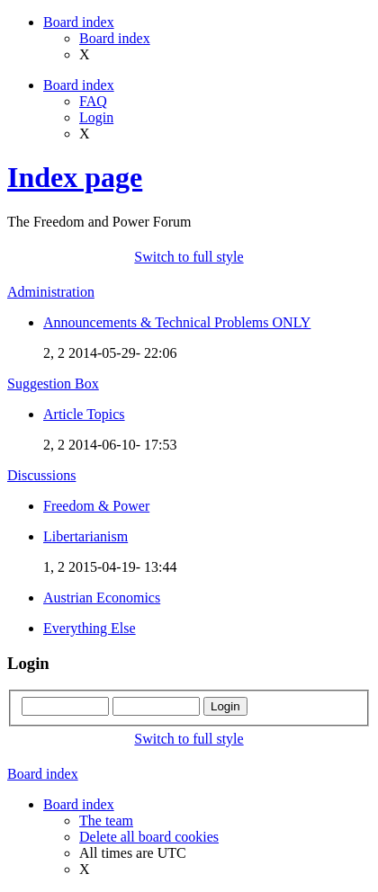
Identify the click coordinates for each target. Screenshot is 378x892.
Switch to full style (188, 256)
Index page (74, 177)
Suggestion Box (53, 383)
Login (96, 117)
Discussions (41, 475)
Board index (114, 38)
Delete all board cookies (149, 836)
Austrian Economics (101, 597)
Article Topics (84, 414)
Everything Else (89, 628)
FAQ (93, 101)
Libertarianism (85, 536)
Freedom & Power (96, 505)
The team (106, 820)
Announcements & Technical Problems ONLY (176, 322)
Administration (50, 291)
